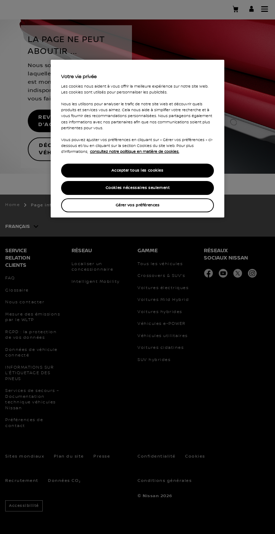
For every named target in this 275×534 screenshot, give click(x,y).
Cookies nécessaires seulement (138, 188)
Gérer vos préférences (138, 205)
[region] (137, 138)
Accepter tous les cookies (137, 170)
